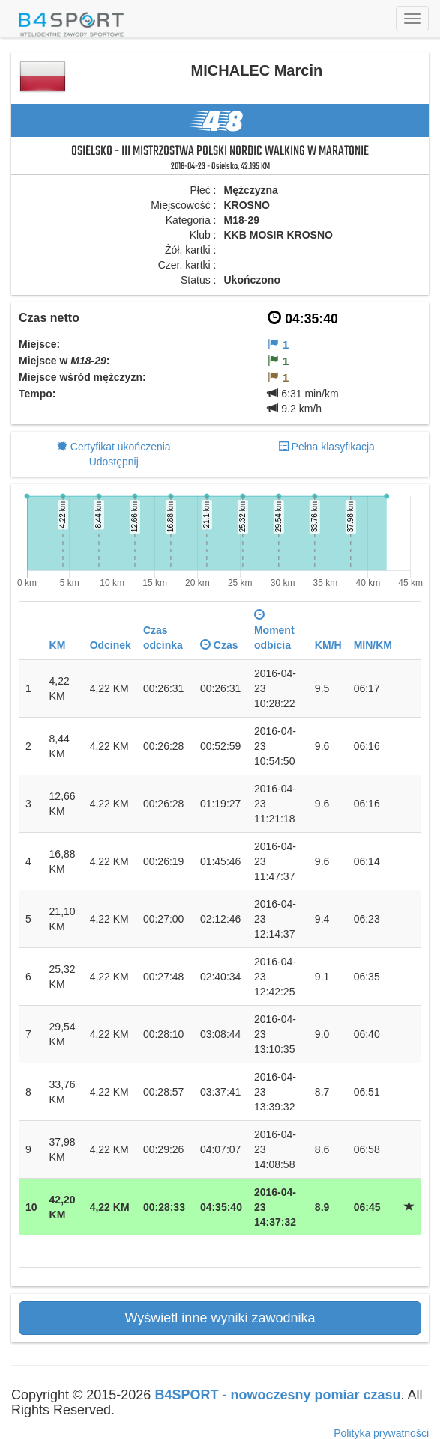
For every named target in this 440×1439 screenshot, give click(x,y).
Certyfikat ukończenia (120, 447)
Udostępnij (114, 462)
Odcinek (110, 645)
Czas (219, 645)
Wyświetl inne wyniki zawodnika (220, 1317)
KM (57, 645)
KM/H (328, 645)
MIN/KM (373, 645)
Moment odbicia (274, 630)
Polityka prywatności (381, 1433)
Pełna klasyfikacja (333, 447)
